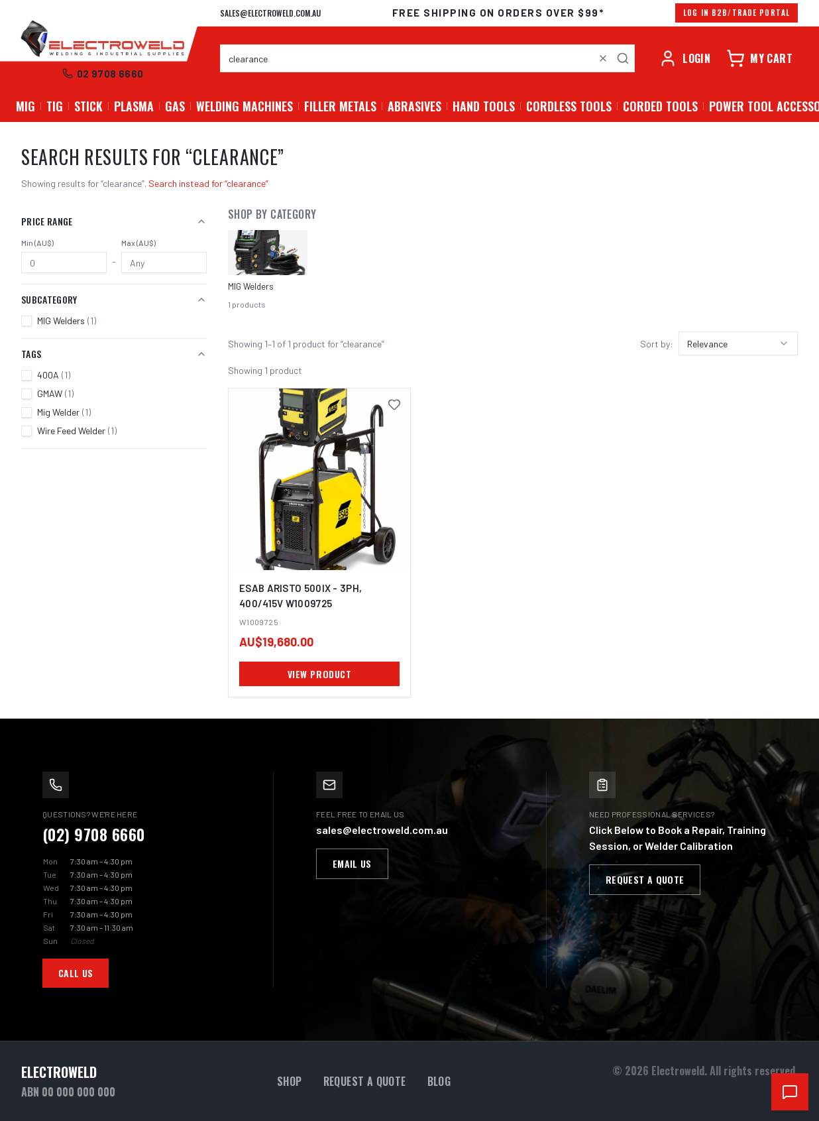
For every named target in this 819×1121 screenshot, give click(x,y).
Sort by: (656, 343)
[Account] (684, 58)
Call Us (75, 973)
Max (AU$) (138, 242)
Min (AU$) (37, 242)
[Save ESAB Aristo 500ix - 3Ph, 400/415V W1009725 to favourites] (394, 404)
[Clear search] (603, 58)
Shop (289, 1081)
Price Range (114, 221)
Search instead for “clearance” (208, 183)
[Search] (623, 58)
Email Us (352, 863)
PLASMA (134, 106)
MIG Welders (66, 320)
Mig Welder (64, 412)
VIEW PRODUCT (320, 674)
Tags (114, 354)
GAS (175, 106)
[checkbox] (26, 321)
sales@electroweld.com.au (270, 13)
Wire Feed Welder (77, 430)
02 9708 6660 (103, 74)
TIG (54, 106)
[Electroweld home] (103, 40)
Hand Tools (484, 106)
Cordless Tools (569, 106)
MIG (25, 106)
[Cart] (759, 58)
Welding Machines (244, 106)
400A (53, 375)
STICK (88, 106)
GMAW (55, 393)
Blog (439, 1081)
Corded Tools (660, 106)
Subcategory (114, 299)
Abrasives (414, 106)
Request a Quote (645, 879)
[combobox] (427, 58)
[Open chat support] (789, 1091)
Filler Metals (340, 106)
